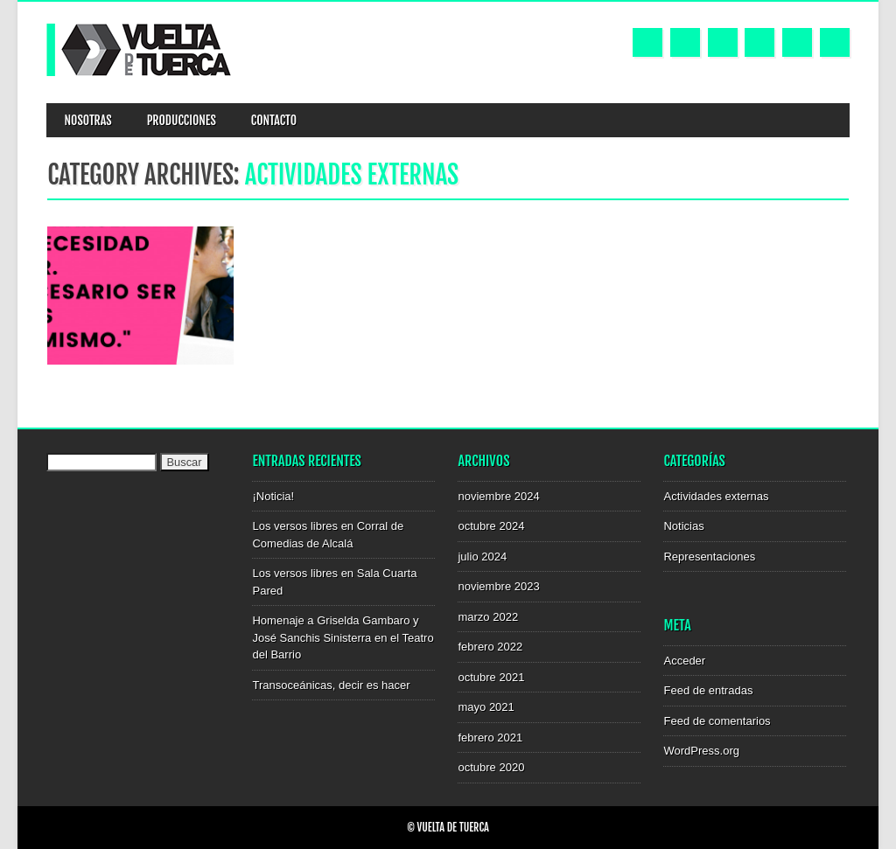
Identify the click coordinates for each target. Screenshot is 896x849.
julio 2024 (482, 556)
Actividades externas (715, 496)
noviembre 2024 (498, 496)
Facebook (647, 42)
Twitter (685, 42)
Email (797, 42)
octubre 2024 (491, 525)
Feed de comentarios (716, 720)
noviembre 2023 (498, 586)
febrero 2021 (490, 737)
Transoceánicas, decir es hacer (331, 685)
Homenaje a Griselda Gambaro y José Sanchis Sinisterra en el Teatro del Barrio (342, 637)
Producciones (181, 120)
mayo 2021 (486, 706)
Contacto (274, 120)
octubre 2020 (491, 767)
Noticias (683, 525)
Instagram (759, 42)
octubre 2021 (491, 677)
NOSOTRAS (87, 120)
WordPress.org (700, 750)
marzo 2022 (488, 616)
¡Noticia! (273, 496)
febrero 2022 (490, 646)
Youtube (723, 42)
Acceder (684, 660)
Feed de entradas (707, 690)
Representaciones (709, 556)
